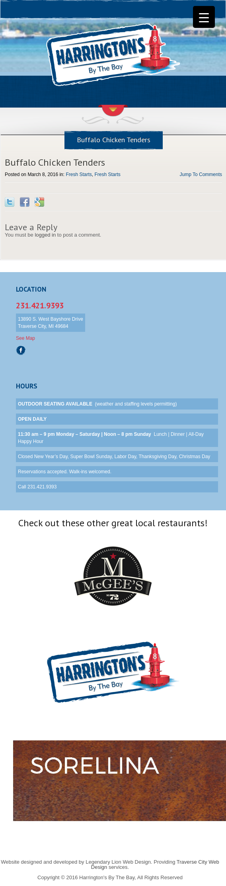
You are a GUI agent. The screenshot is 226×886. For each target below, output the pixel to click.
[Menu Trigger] (204, 17)
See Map (25, 338)
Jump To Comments (201, 174)
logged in (45, 235)
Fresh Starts (79, 174)
